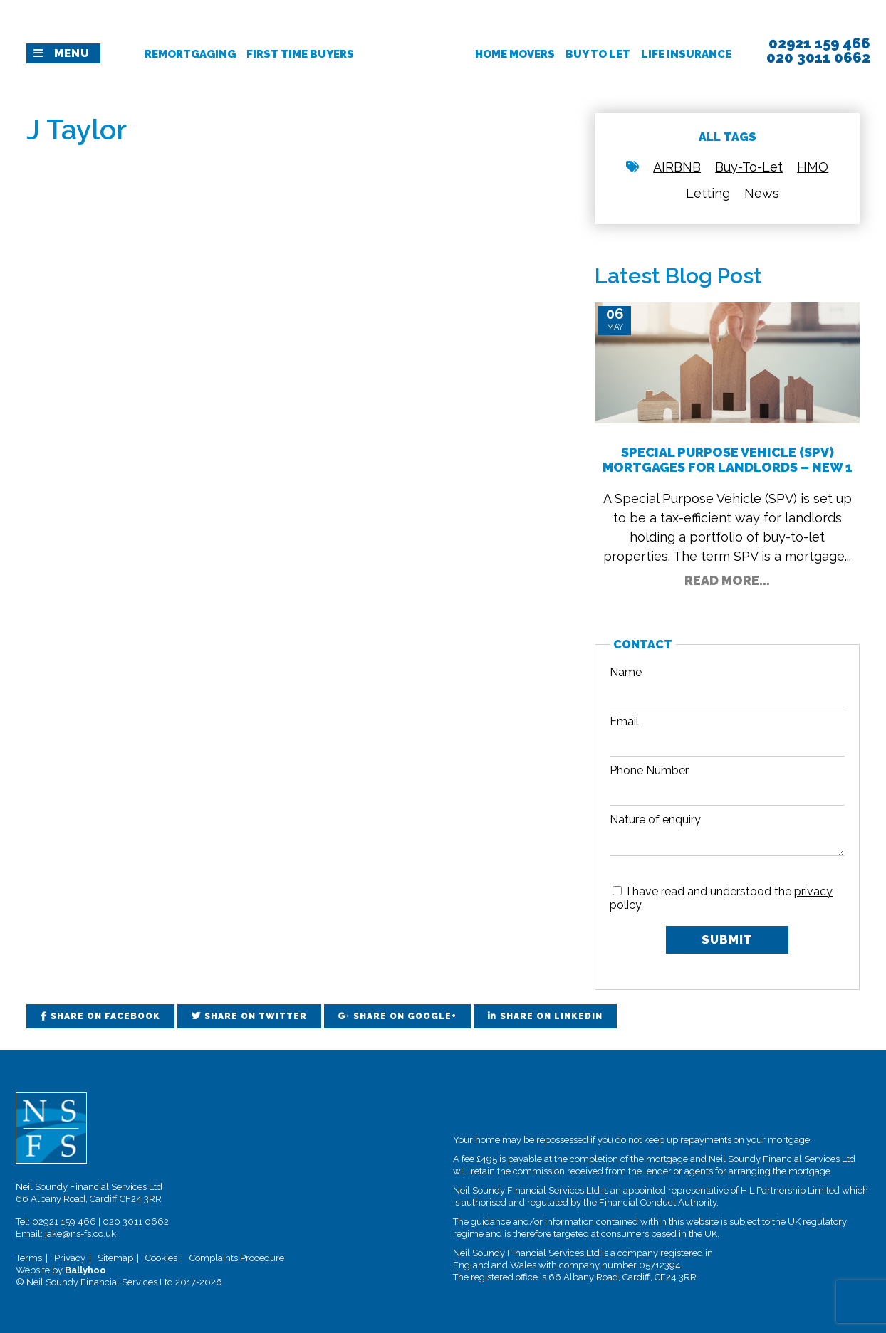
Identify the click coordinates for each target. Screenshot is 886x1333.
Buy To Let (598, 54)
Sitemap (115, 1258)
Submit (727, 940)
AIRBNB (677, 166)
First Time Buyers (300, 54)
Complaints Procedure (236, 1258)
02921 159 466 (64, 1221)
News (761, 193)
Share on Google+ (405, 1016)
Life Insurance (686, 54)
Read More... (727, 580)
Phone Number (649, 770)
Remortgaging (190, 54)
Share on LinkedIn (551, 1016)
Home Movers (515, 54)
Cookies (161, 1258)
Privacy (69, 1258)
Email (624, 721)
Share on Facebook (105, 1016)
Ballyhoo (85, 1270)
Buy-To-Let (749, 166)
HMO (812, 166)
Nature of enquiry (655, 819)
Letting (708, 193)
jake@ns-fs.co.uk (80, 1233)
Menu (72, 53)
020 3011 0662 (136, 1221)
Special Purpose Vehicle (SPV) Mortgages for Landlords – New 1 (728, 460)
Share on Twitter (255, 1016)
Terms (29, 1258)
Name (626, 672)
